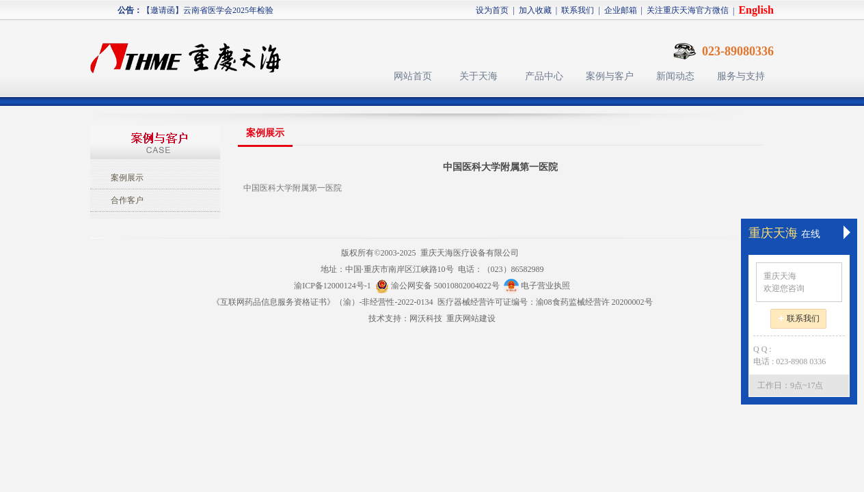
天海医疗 (191, 51)
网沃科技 (425, 318)
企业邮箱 (620, 10)
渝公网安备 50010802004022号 (439, 285)
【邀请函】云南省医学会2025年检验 (207, 12)
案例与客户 (610, 76)
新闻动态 (675, 76)
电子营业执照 (537, 285)
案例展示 (127, 177)
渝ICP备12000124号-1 (332, 285)
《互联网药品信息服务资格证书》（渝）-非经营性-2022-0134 (322, 302)
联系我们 (577, 10)
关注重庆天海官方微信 (688, 10)
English (756, 10)
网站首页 (413, 76)
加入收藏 (535, 10)
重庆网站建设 (471, 318)
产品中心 (544, 76)
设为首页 (492, 10)
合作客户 (127, 200)
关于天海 (478, 76)
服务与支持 (741, 76)
